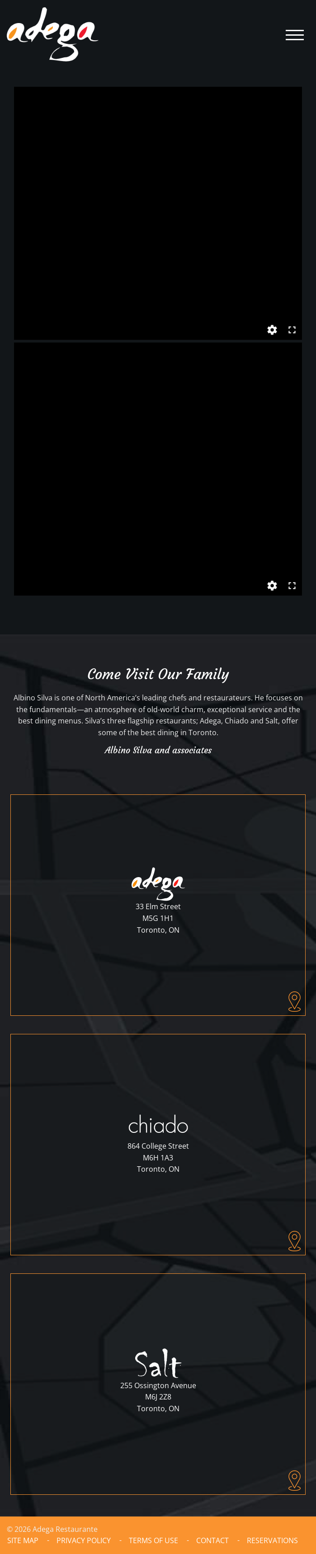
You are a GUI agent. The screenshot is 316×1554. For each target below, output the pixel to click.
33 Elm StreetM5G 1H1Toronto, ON (158, 917)
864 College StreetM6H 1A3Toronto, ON (158, 1157)
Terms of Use (153, 1540)
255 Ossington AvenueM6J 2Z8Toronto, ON (158, 1396)
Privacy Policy (84, 1540)
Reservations (272, 1540)
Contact (212, 1540)
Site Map (22, 1540)
